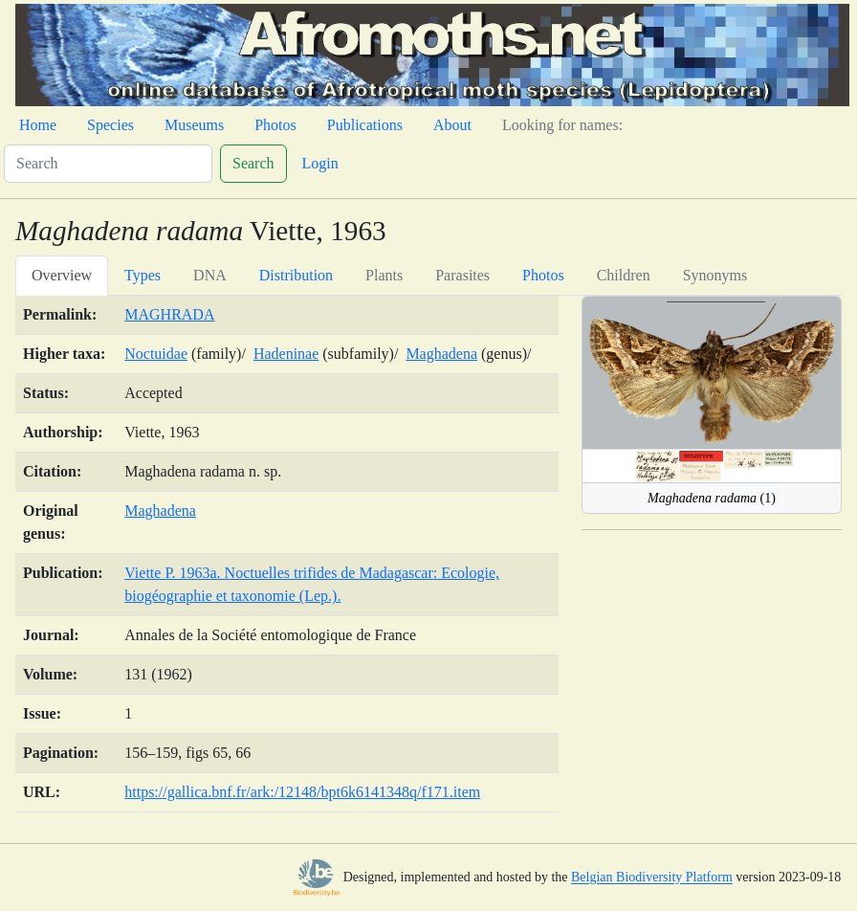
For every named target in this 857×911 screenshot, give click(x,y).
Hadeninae (286, 353)
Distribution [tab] (296, 275)
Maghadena (441, 353)
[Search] (108, 163)
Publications (365, 125)
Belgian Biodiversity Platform (652, 878)
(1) (712, 498)
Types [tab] (142, 275)
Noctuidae (155, 353)
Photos (275, 125)
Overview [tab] (62, 275)
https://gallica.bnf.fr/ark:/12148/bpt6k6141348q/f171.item (302, 792)
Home (37, 125)
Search (253, 163)
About (452, 125)
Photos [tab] (543, 275)
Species (110, 125)
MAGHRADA (169, 314)
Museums (194, 125)
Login (320, 163)
